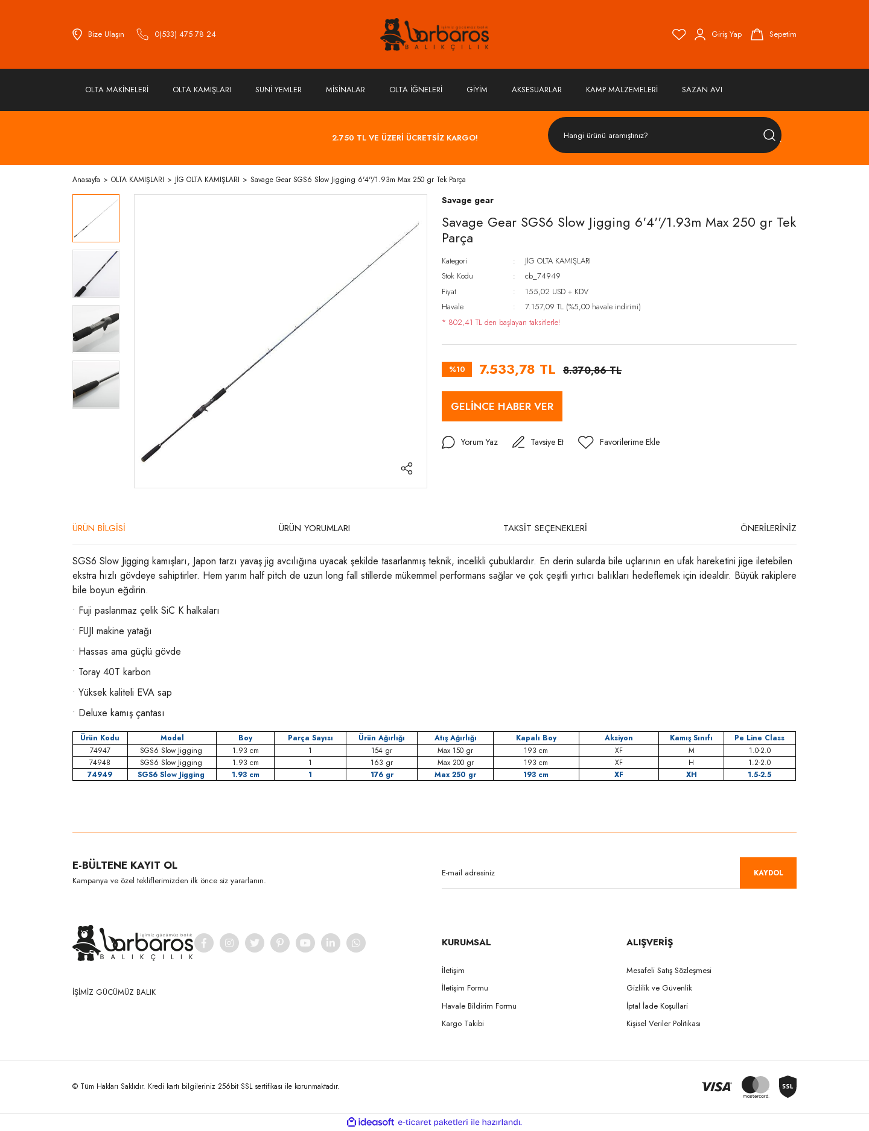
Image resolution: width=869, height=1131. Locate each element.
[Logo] (434, 34)
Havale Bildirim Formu (479, 1006)
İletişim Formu (465, 988)
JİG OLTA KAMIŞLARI (558, 260)
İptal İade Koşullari (657, 1006)
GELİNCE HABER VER (502, 406)
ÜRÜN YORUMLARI (314, 528)
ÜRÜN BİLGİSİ (99, 528)
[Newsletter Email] (619, 873)
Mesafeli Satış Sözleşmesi (668, 970)
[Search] (664, 135)
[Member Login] (718, 34)
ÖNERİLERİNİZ (768, 528)
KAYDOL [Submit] (768, 873)
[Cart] (774, 34)
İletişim (453, 970)
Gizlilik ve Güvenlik (659, 988)
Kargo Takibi (463, 1023)
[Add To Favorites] (619, 442)
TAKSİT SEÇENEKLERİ (545, 528)
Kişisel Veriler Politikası (663, 1023)
